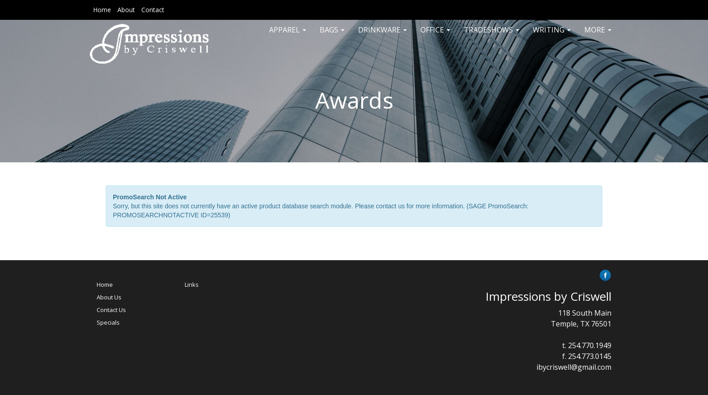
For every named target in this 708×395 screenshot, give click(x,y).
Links (192, 284)
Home (102, 9)
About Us (109, 297)
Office (435, 36)
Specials (108, 322)
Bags (332, 36)
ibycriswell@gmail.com (573, 367)
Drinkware (382, 36)
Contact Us (111, 310)
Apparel (287, 36)
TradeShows (491, 36)
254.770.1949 (589, 345)
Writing (552, 36)
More (597, 36)
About (126, 9)
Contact (152, 9)
